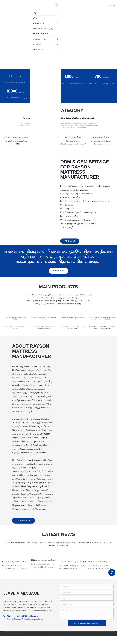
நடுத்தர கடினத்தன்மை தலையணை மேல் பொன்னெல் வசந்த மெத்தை (44, 330)
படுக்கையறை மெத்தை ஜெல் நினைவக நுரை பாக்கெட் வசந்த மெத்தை (73, 318)
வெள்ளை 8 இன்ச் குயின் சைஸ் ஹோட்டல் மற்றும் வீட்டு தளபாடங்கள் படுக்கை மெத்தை (102, 330)
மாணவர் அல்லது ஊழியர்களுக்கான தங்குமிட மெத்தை (15, 330)
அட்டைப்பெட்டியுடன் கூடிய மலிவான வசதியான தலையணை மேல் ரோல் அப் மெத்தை (102, 320)
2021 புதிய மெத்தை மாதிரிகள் (43, 563)
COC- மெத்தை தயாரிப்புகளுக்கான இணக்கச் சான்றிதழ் (16, 565)
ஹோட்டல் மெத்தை (72, 137)
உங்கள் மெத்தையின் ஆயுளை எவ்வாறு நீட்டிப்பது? (101, 565)
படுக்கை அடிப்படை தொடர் (16, 137)
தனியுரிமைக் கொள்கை (37, 637)
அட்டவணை (24, 637)
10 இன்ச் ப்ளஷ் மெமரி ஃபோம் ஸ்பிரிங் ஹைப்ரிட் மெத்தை (44, 318)
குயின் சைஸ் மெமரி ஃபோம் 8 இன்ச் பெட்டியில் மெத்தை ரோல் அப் (72, 330)
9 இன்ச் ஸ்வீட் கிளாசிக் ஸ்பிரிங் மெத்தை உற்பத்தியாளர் (15, 318)
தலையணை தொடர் (101, 137)
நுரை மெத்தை (44, 137)
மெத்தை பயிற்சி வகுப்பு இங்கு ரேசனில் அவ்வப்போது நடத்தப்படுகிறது (72, 565)
